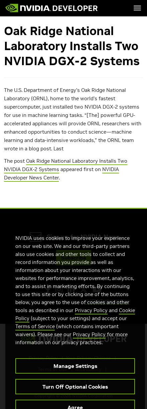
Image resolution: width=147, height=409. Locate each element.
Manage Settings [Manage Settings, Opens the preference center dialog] (75, 371)
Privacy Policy (91, 315)
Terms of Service (35, 331)
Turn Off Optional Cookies (75, 392)
